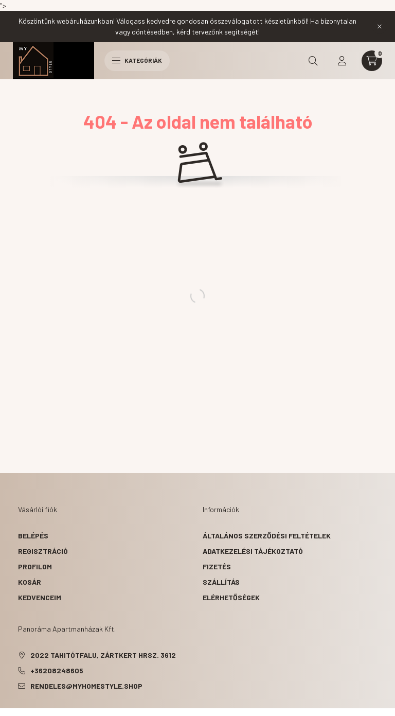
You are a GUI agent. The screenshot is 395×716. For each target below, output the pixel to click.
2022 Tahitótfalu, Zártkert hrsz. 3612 (103, 655)
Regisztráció (43, 551)
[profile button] (342, 60)
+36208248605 (56, 670)
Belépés (33, 535)
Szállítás (221, 582)
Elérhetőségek (231, 597)
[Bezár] (379, 26)
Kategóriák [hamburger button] (137, 60)
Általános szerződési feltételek (267, 535)
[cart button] (372, 60)
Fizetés (217, 566)
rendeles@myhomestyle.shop (86, 686)
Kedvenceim (39, 597)
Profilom (35, 566)
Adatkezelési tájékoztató (253, 551)
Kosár (29, 582)
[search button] (313, 60)
